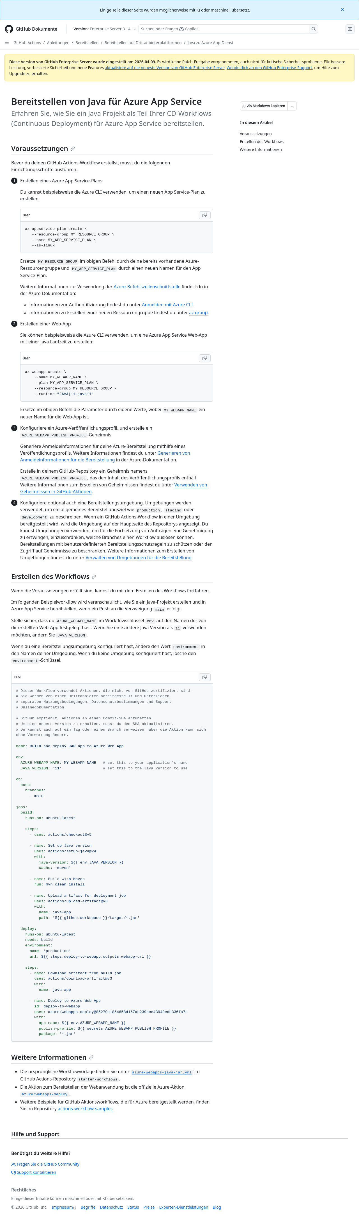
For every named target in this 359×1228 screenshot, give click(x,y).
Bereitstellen (87, 42)
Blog (217, 1207)
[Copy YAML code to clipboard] (205, 677)
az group (198, 312)
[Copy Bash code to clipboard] (205, 215)
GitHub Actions (27, 42)
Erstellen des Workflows (53, 576)
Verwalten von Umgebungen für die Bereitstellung (139, 557)
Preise (149, 1207)
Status (133, 1207)
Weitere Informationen (52, 1057)
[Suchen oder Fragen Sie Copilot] (228, 28)
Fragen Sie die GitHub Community (45, 1164)
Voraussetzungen (43, 148)
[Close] (343, 9)
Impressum (62, 1207)
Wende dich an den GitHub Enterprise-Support (269, 67)
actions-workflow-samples (85, 1108)
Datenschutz (111, 1207)
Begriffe (88, 1207)
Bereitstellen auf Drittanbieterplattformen (143, 42)
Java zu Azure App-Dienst (210, 42)
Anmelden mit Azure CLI (167, 305)
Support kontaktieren (33, 1172)
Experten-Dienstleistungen (183, 1207)
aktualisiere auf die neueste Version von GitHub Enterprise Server (165, 67)
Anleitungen (58, 42)
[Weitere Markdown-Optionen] (292, 105)
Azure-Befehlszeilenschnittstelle (147, 287)
